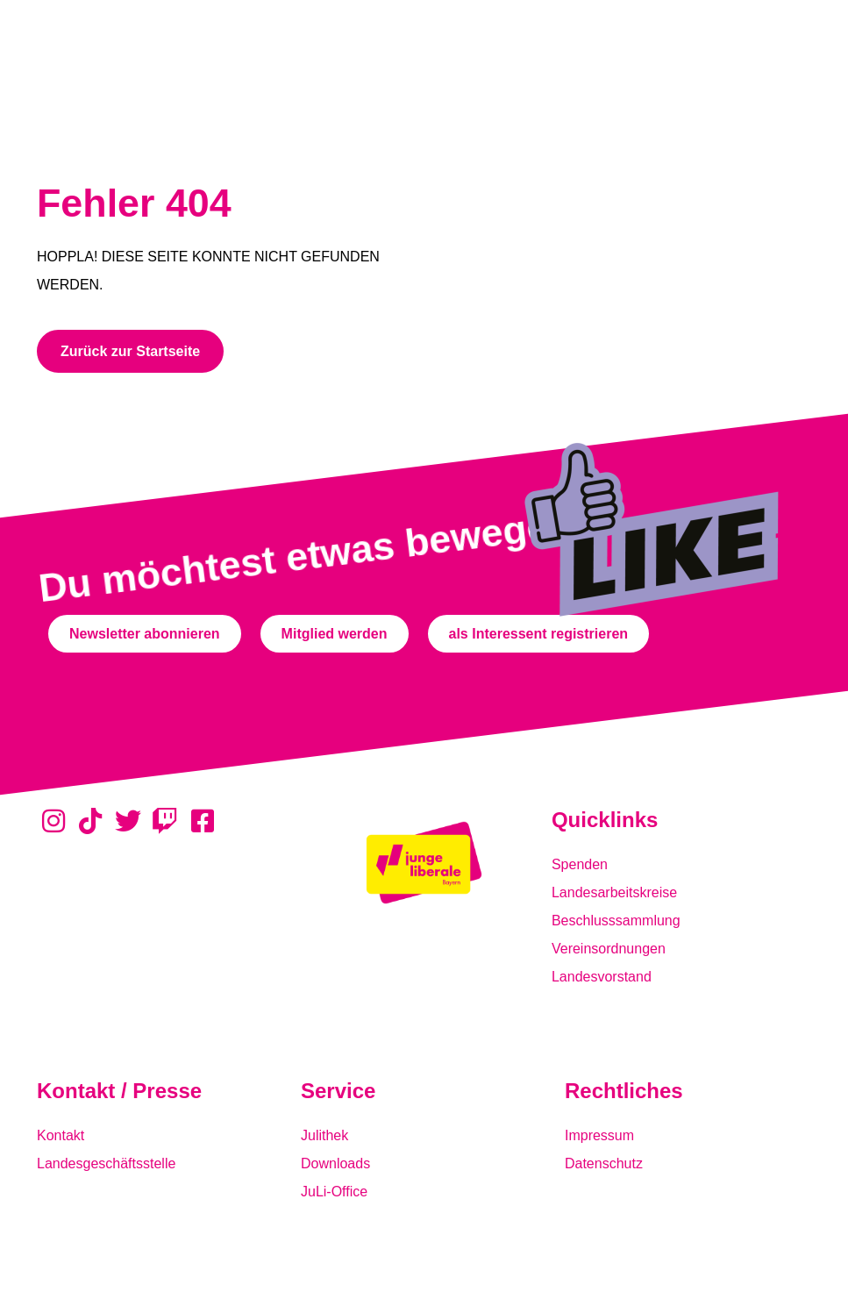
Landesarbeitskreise (614, 892)
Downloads (335, 1163)
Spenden (580, 864)
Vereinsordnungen (609, 948)
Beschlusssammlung (616, 920)
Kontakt (60, 1135)
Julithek (324, 1135)
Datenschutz (604, 1163)
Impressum (599, 1135)
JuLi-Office (334, 1191)
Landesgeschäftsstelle (106, 1163)
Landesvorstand (602, 976)
